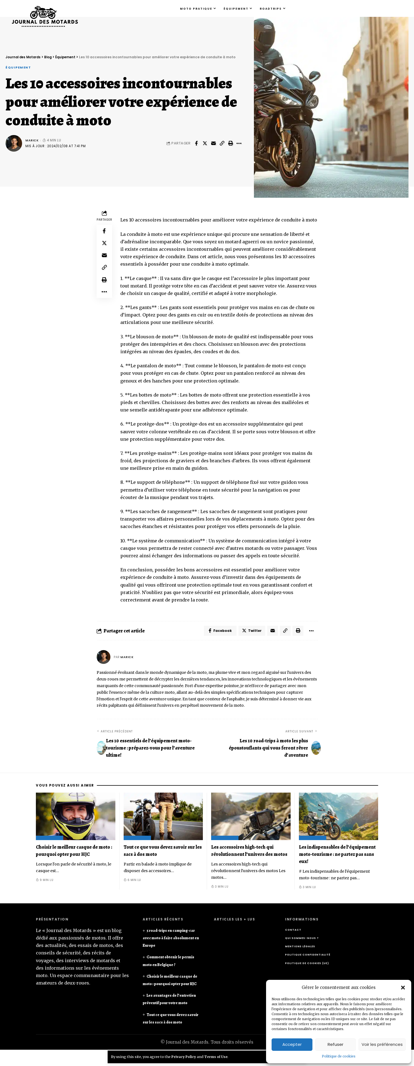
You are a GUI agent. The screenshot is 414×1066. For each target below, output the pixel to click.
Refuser (335, 1044)
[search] (403, 8)
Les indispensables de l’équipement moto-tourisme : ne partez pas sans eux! (337, 855)
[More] (239, 143)
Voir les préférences (382, 1044)
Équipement (19, 67)
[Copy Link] (222, 143)
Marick (32, 140)
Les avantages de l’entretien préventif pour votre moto (168, 1011)
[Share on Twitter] (205, 143)
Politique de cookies (338, 1056)
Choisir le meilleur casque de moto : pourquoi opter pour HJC (170, 984)
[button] (403, 987)
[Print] (230, 143)
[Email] (213, 143)
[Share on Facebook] (196, 143)
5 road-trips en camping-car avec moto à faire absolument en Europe (168, 938)
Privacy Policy (184, 1056)
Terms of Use (218, 1056)
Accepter (292, 1044)
